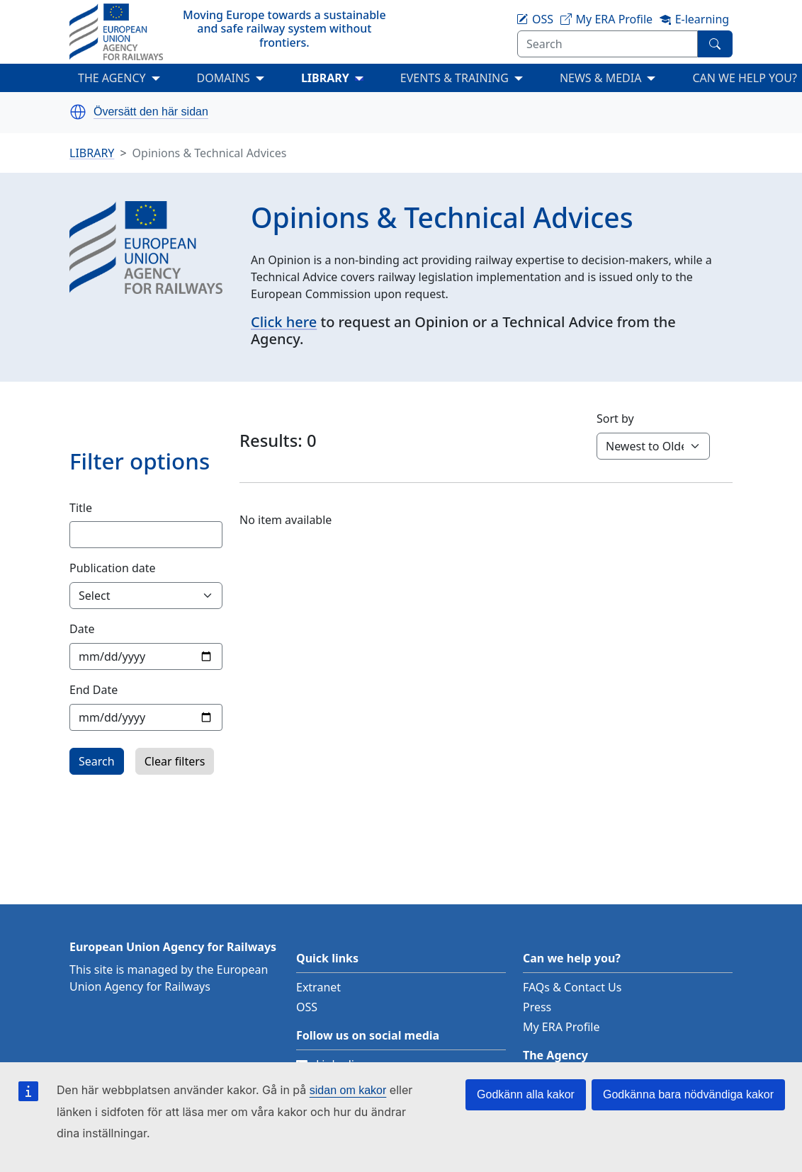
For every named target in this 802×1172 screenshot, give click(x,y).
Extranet (318, 987)
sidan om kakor (348, 1090)
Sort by (615, 418)
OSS (306, 1007)
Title (80, 508)
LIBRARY (325, 78)
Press (537, 1007)
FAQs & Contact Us (572, 987)
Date (81, 629)
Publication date (112, 568)
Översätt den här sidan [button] (151, 112)
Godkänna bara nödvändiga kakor (688, 1094)
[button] (77, 111)
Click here (284, 321)
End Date (93, 690)
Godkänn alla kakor (526, 1094)
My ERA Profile (561, 1027)
